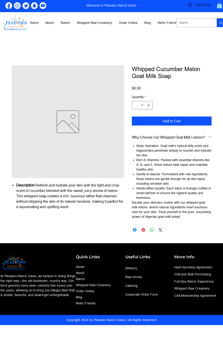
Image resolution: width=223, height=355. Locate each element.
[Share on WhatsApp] (152, 230)
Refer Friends (85, 303)
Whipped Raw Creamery (93, 285)
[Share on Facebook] (134, 230)
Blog (79, 297)
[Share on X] (160, 230)
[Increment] (149, 105)
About (80, 273)
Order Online (85, 291)
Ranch (80, 279)
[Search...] (193, 22)
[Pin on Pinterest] (143, 230)
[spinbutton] (142, 105)
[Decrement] (135, 105)
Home (80, 267)
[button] (219, 5)
